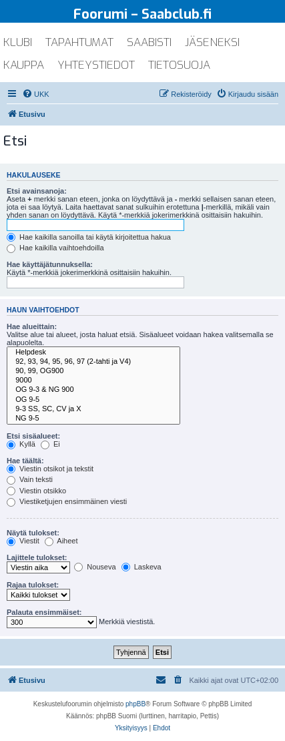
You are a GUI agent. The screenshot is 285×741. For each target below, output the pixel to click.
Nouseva (94, 567)
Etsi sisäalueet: (33, 436)
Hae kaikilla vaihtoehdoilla (55, 248)
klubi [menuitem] (17, 42)
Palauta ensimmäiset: (44, 612)
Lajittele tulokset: (37, 557)
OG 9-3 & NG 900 (93, 390)
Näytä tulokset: (33, 533)
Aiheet (61, 541)
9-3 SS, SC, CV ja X (93, 409)
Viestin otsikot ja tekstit (50, 469)
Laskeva (141, 567)
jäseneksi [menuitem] (212, 42)
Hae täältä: (25, 461)
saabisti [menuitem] (149, 42)
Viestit (23, 541)
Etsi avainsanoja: (37, 191)
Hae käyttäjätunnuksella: (50, 264)
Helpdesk (93, 352)
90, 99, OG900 (93, 371)
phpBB (135, 704)
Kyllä (21, 444)
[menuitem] (35, 94)
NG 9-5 (93, 418)
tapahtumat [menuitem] (79, 42)
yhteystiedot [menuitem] (96, 65)
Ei (50, 444)
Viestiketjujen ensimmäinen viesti (67, 501)
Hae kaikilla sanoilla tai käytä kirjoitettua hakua (89, 237)
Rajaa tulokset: (33, 585)
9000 (93, 380)
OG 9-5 (93, 400)
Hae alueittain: (32, 326)
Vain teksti (30, 479)
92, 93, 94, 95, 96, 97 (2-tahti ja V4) (93, 361)
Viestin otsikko (36, 491)
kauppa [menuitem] (23, 65)
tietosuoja (179, 65)
